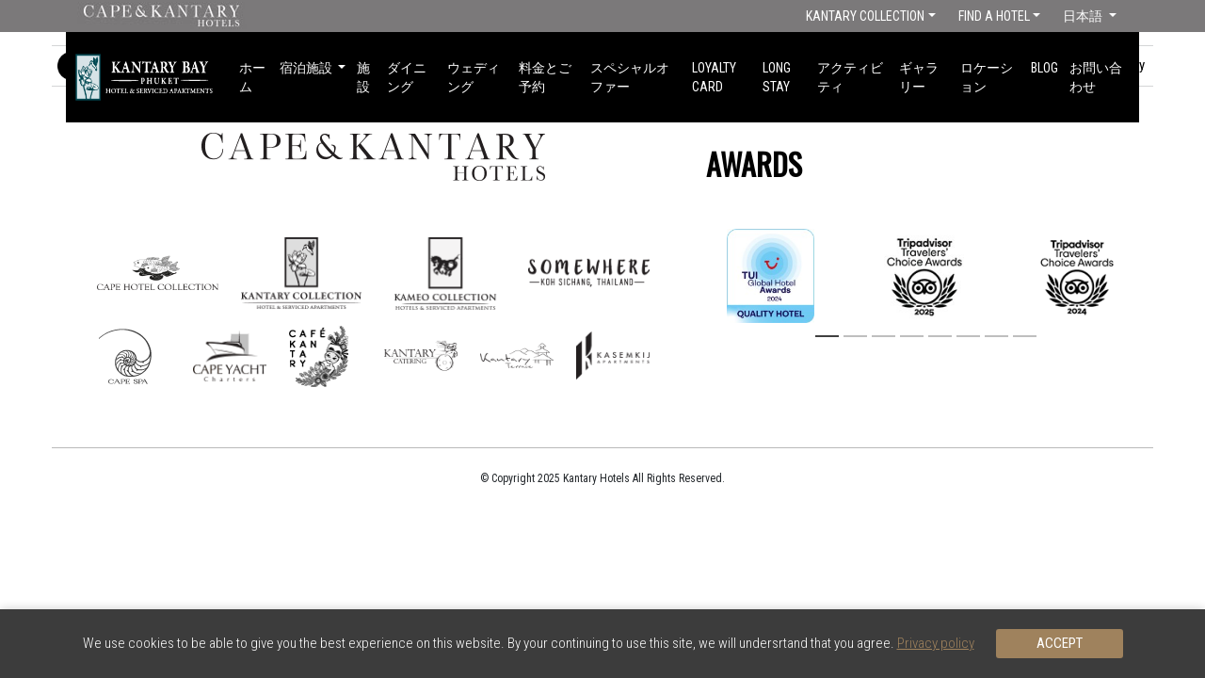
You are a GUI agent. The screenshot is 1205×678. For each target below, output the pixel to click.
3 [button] (881, 337)
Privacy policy (935, 643)
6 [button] (965, 337)
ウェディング (473, 77)
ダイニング (406, 77)
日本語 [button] (1084, 16)
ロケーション (986, 77)
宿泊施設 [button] (307, 67)
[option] (924, 276)
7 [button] (994, 337)
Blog (1044, 67)
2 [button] (853, 337)
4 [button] (909, 337)
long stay (777, 77)
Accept (1059, 643)
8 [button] (1022, 337)
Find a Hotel (994, 16)
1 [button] (824, 337)
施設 (363, 77)
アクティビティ (850, 77)
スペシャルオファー (629, 77)
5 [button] (937, 337)
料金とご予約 (545, 77)
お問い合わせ (1095, 77)
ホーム (252, 77)
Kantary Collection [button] (865, 16)
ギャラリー (919, 77)
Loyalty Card (714, 77)
